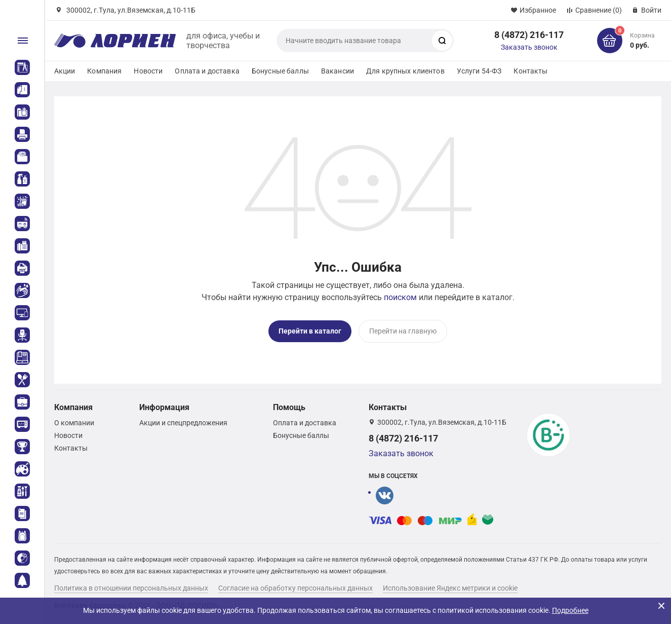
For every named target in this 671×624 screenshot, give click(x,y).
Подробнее (570, 610)
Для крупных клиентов (405, 71)
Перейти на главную (403, 331)
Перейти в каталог (310, 331)
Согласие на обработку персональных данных (295, 588)
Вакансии (337, 71)
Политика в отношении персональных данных (131, 588)
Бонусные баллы (280, 71)
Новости (148, 71)
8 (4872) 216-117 (529, 34)
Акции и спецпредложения (183, 423)
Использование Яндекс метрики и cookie (450, 588)
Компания (104, 71)
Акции (64, 71)
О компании (74, 423)
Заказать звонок (529, 47)
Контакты (530, 71)
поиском (400, 297)
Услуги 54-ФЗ (479, 71)
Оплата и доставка (207, 71)
